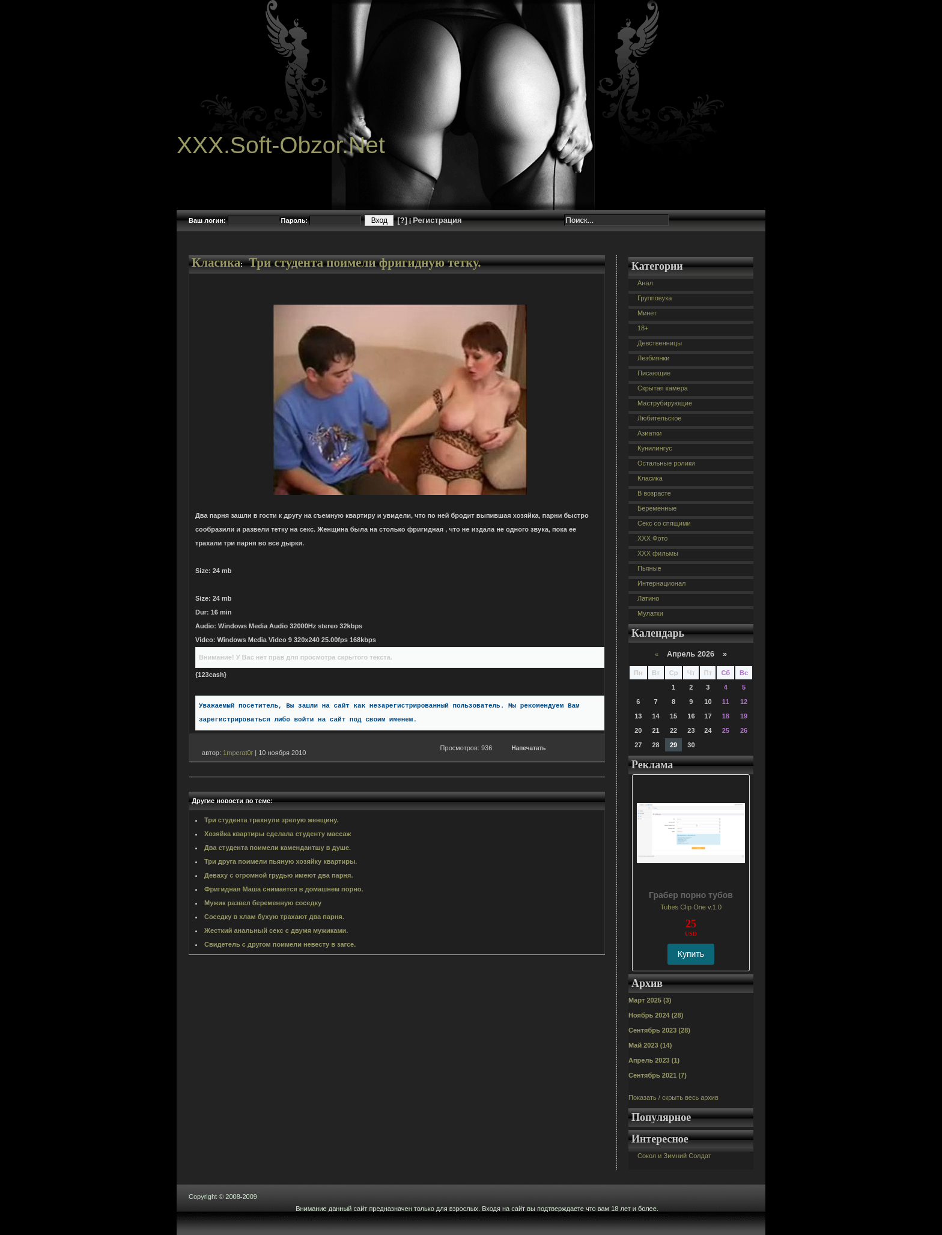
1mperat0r (238, 752)
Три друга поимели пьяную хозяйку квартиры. (280, 861)
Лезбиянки (653, 358)
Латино (648, 598)
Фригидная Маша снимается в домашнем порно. (283, 889)
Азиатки (649, 433)
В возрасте (654, 493)
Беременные (656, 508)
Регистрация (437, 220)
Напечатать (529, 748)
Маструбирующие (664, 403)
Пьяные (649, 568)
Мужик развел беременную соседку (262, 902)
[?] (402, 220)
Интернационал (661, 583)
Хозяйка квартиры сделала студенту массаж (277, 833)
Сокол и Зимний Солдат (674, 1155)
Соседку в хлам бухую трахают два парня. (274, 916)
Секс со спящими (664, 523)
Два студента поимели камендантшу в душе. (277, 847)
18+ (643, 328)
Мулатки (650, 613)
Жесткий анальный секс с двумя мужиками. (276, 930)
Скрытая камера (662, 388)
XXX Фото (652, 538)
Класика (216, 262)
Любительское (659, 418)
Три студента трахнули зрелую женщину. (271, 820)
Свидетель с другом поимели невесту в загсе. (280, 944)
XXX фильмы (657, 553)
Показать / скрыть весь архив (673, 1097)
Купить (691, 954)
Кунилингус (654, 448)
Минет (647, 313)
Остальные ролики (666, 463)
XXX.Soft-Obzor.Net (281, 145)
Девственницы (659, 343)
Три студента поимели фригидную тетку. (365, 262)
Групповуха (654, 298)
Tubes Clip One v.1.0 (691, 907)
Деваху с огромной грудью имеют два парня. (278, 875)
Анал (645, 283)
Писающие (653, 373)
